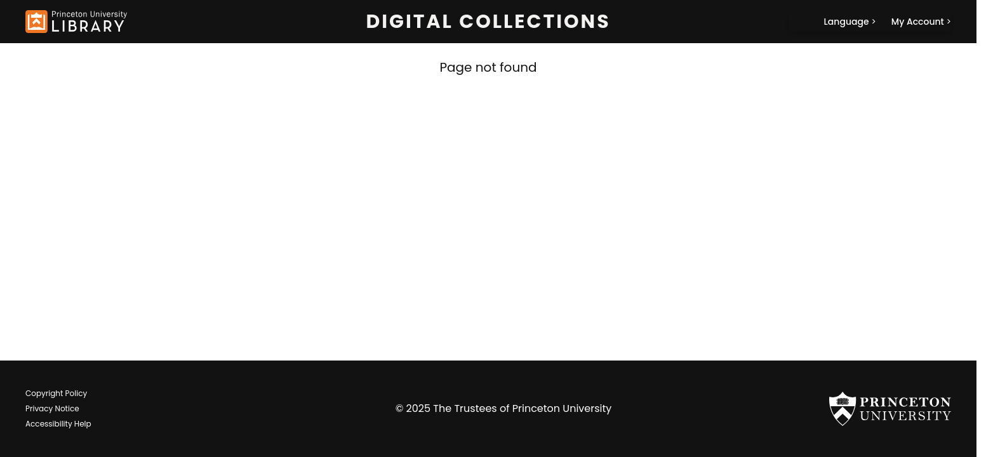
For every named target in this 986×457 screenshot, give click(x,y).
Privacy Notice (52, 408)
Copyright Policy (56, 393)
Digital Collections (488, 21)
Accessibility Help (58, 423)
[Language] (850, 21)
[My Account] (921, 21)
